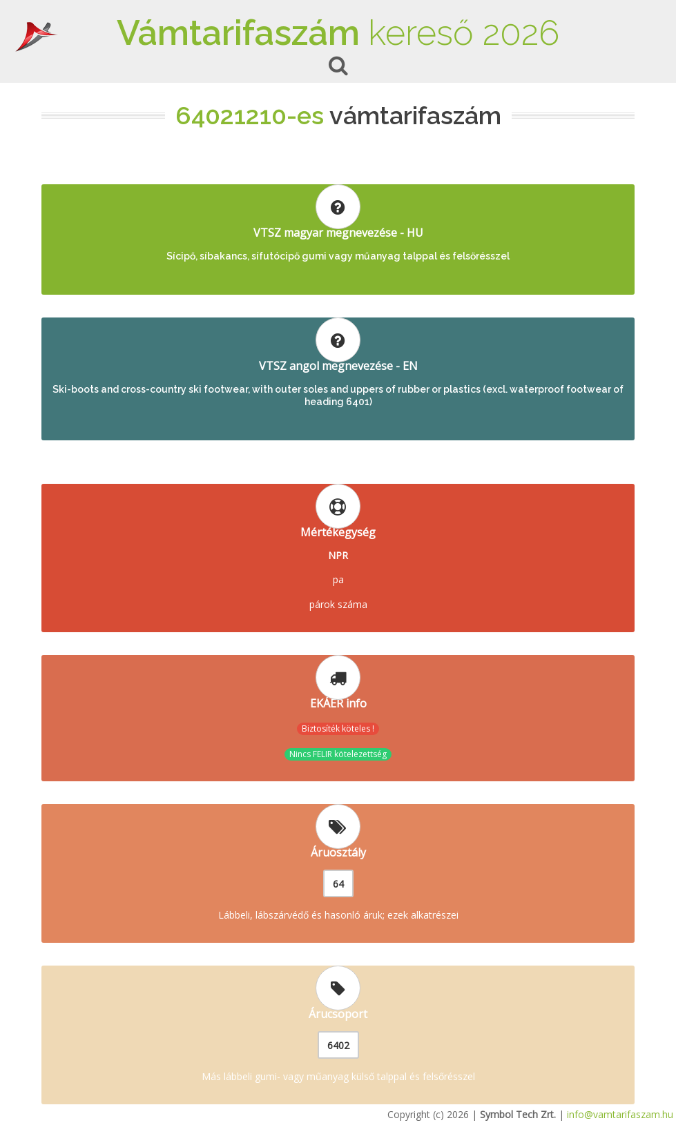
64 (338, 883)
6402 (338, 1045)
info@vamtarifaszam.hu (620, 1114)
